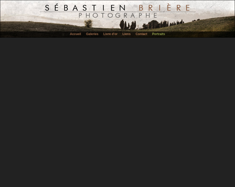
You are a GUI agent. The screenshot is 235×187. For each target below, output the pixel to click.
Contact (141, 34)
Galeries (92, 34)
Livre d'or (110, 34)
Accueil (75, 34)
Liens (126, 34)
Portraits (158, 34)
